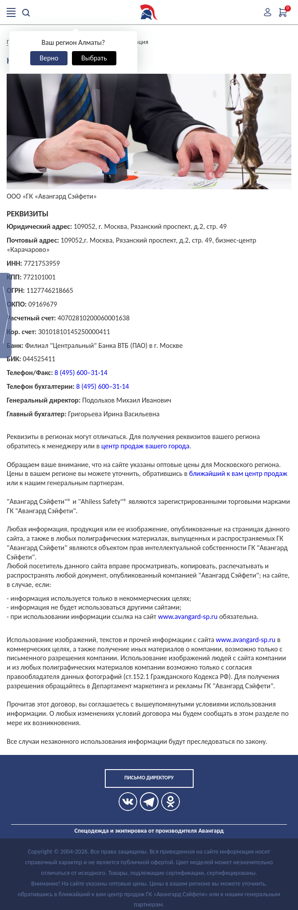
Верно (49, 58)
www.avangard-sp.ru (188, 616)
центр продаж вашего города (145, 446)
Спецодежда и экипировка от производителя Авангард (148, 830)
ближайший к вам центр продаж (238, 473)
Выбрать (94, 58)
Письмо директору (149, 777)
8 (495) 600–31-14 (81, 372)
